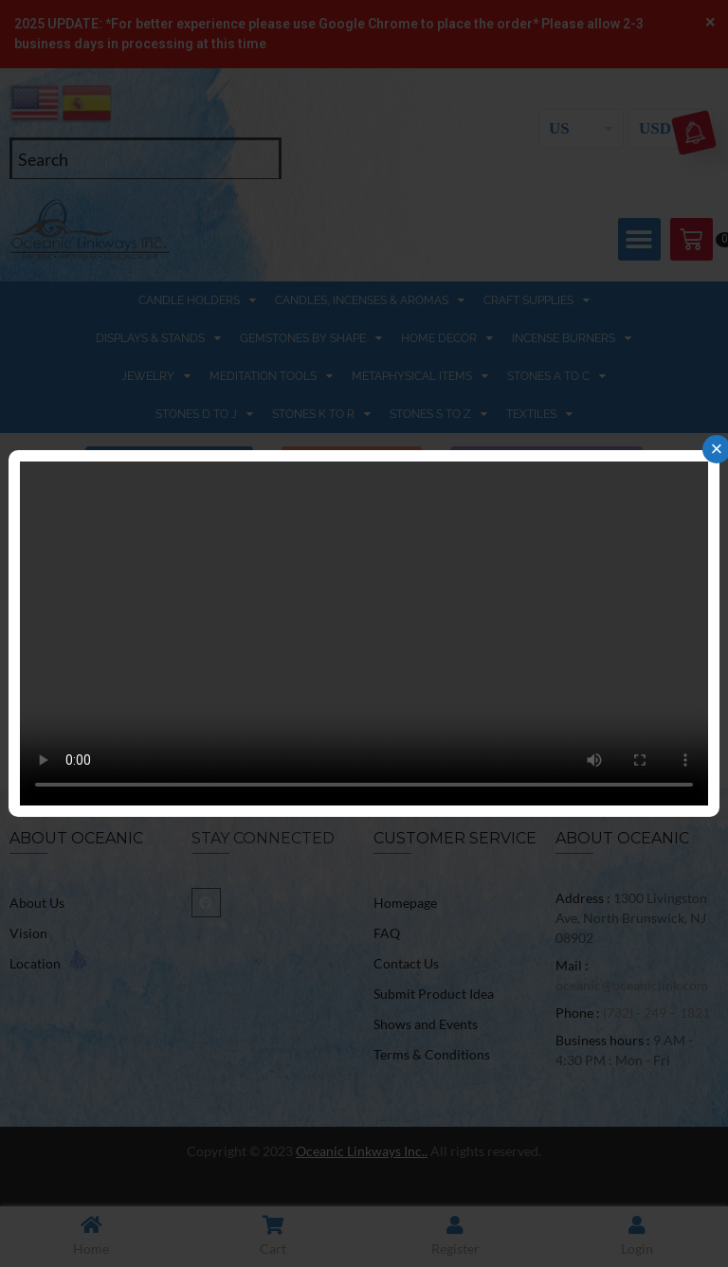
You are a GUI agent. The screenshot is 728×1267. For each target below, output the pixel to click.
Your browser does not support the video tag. (364, 633)
